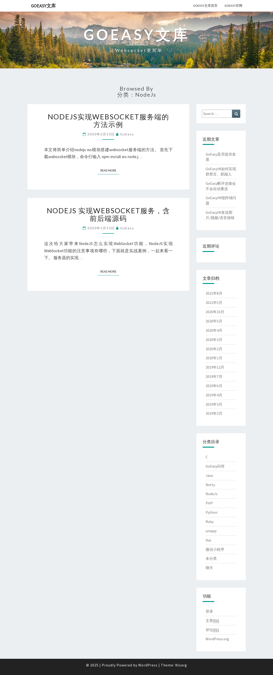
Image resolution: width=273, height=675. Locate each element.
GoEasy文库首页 (205, 5)
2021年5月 (214, 302)
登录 (209, 611)
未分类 (211, 558)
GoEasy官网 (233, 5)
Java (209, 475)
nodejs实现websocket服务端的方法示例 (108, 120)
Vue (208, 540)
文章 (212, 620)
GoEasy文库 (43, 6)
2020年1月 (214, 358)
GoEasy (127, 134)
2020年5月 (214, 321)
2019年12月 (215, 367)
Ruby (210, 521)
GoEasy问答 (215, 466)
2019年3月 (214, 404)
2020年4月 (214, 330)
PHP (209, 503)
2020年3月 (214, 339)
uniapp (211, 531)
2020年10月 (215, 311)
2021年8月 (214, 293)
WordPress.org (217, 639)
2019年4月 (214, 395)
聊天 (209, 567)
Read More (109, 170)
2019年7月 (214, 376)
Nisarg (181, 665)
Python (211, 512)
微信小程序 (215, 549)
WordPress (148, 665)
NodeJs (211, 493)
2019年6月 (214, 385)
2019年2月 (214, 413)
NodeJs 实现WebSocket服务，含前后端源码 (108, 214)
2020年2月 (214, 349)
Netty (210, 484)
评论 (212, 629)
